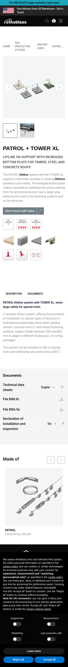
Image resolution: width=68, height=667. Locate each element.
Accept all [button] (49, 659)
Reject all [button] (18, 659)
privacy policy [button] (10, 566)
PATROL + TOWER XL (58, 46)
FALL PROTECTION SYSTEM (22, 46)
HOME (6, 46)
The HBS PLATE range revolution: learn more (34, 2)
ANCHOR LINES (42, 46)
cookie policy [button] (55, 577)
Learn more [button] (34, 651)
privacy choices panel (38, 609)
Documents (35, 293)
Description (14, 293)
